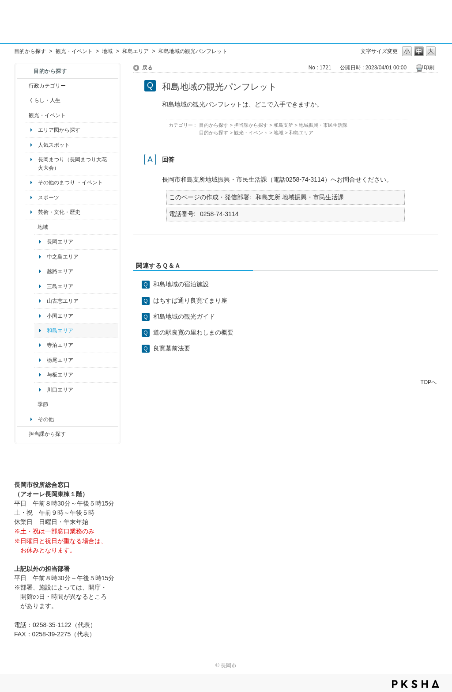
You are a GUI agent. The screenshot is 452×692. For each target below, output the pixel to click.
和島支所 (283, 125)
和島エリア (135, 51)
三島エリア (60, 286)
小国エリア (60, 316)
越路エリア (60, 271)
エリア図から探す (59, 130)
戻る (147, 68)
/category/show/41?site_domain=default (31, 227)
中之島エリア (63, 257)
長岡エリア (60, 242)
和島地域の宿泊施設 (181, 284)
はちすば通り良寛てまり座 (190, 300)
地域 (107, 51)
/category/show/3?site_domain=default (22, 86)
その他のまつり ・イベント (70, 182)
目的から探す (30, 51)
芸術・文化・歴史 (59, 212)
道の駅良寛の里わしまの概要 (193, 332)
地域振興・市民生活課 (323, 125)
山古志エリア (63, 301)
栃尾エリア (60, 360)
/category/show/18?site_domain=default (22, 115)
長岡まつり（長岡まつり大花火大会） (72, 163)
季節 (43, 404)
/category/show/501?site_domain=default (31, 404)
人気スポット (54, 145)
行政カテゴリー (47, 86)
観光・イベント (74, 51)
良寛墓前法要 (171, 348)
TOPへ (429, 382)
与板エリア (60, 375)
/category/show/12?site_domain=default (22, 100)
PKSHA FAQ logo (415, 684)
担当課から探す (47, 434)
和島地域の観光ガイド (184, 316)
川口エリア (60, 390)
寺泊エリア (60, 345)
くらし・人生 (44, 100)
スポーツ (48, 197)
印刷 (429, 68)
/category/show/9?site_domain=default (22, 434)
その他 (46, 419)
